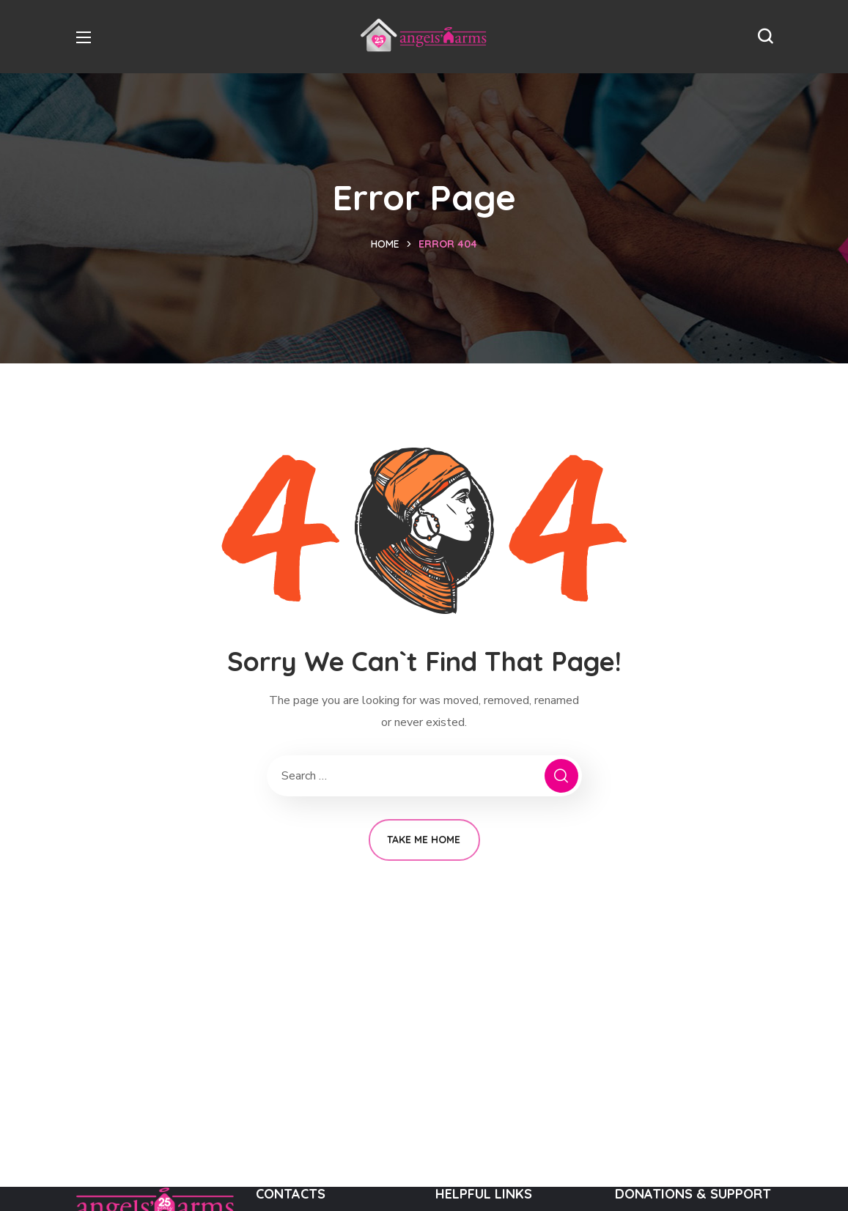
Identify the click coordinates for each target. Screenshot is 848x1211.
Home (385, 244)
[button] (765, 36)
